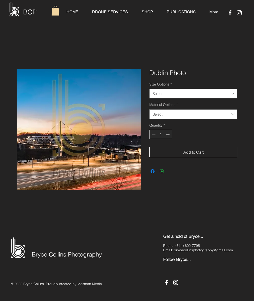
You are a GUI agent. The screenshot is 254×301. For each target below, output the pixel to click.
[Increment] (168, 134)
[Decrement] (153, 134)
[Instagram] (239, 12)
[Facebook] (230, 12)
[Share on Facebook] (153, 171)
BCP (30, 12)
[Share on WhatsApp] (162, 171)
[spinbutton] (160, 134)
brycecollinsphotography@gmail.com (203, 250)
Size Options (160, 84)
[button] (55, 10)
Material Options (163, 104)
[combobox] (193, 93)
